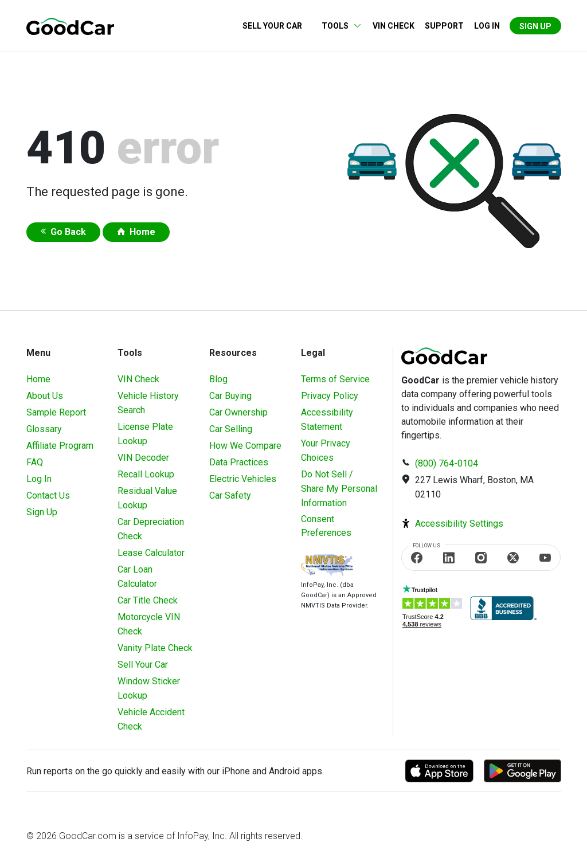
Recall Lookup (146, 474)
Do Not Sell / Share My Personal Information (339, 488)
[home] (70, 25)
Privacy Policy (329, 395)
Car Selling (230, 429)
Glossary (44, 429)
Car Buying (230, 395)
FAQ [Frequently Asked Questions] (34, 462)
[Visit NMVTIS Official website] (327, 566)
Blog (218, 379)
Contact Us (48, 495)
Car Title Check (148, 600)
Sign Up (535, 26)
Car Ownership (238, 412)
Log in (487, 25)
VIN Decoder (143, 457)
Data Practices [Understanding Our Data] (238, 462)
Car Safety (230, 495)
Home (142, 231)
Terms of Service (335, 379)
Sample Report (56, 412)
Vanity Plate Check (155, 647)
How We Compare (245, 445)
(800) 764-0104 (446, 463)
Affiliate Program (59, 445)
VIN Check (393, 25)
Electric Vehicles (242, 478)
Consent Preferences (326, 526)
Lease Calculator (151, 552)
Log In (39, 478)
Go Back (68, 231)
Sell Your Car (272, 25)
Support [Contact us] (444, 25)
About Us (44, 395)
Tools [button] (335, 25)
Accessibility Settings (459, 523)
